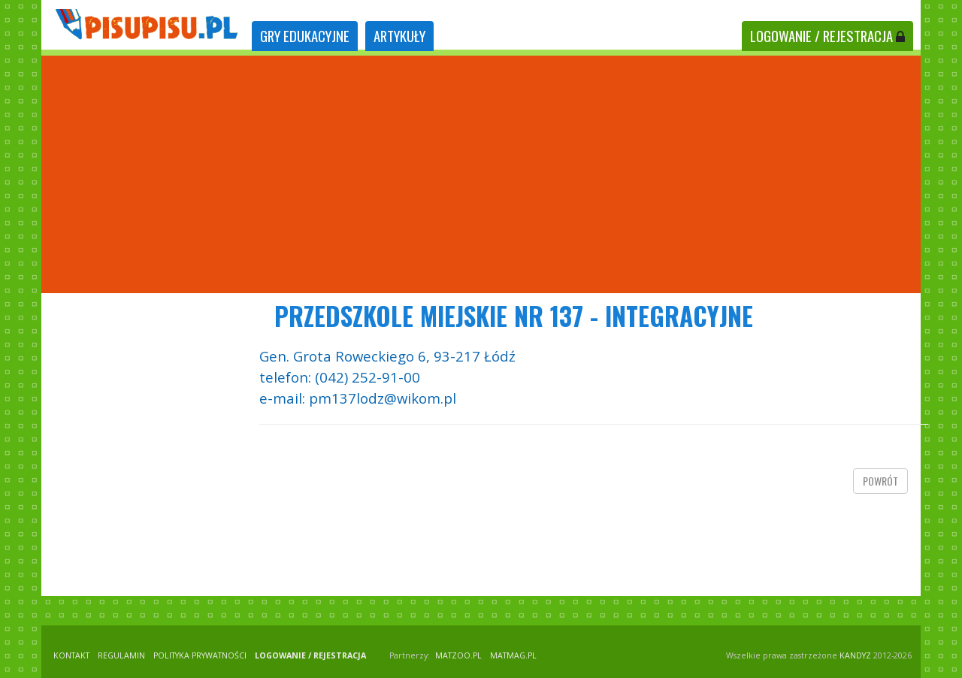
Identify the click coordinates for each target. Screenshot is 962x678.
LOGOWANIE (827, 36)
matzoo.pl (458, 655)
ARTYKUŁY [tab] (399, 36)
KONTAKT (71, 655)
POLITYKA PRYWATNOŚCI (200, 655)
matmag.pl (513, 655)
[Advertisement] (481, 174)
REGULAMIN (121, 655)
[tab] (305, 36)
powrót (880, 481)
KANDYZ (855, 655)
